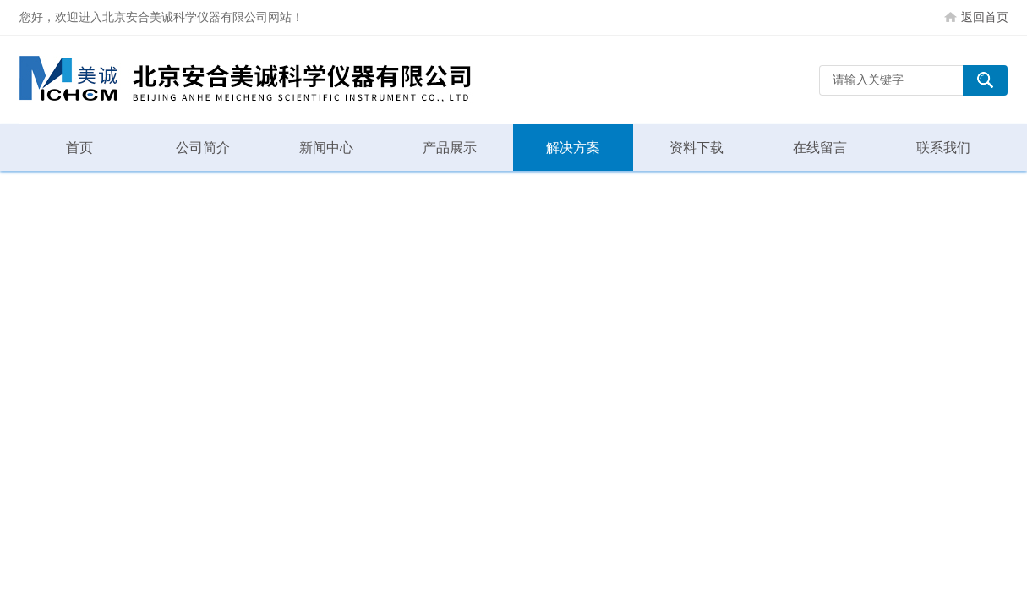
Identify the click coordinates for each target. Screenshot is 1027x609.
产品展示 (450, 147)
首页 (79, 147)
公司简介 (203, 147)
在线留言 (820, 147)
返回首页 (984, 17)
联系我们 (943, 147)
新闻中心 (326, 147)
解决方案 (573, 147)
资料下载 (696, 147)
